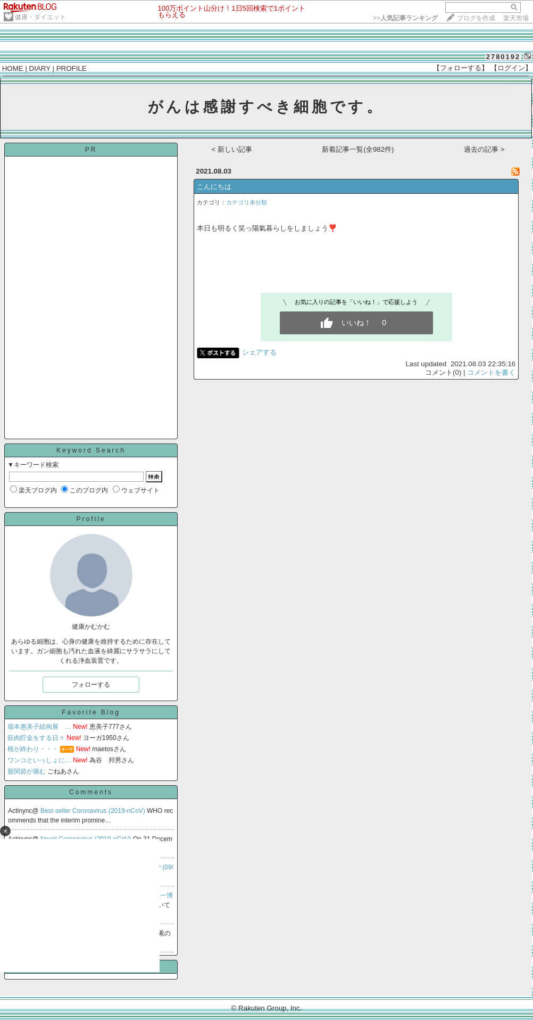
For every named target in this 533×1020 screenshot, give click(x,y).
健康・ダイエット (40, 17)
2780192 (503, 57)
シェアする (259, 352)
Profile (90, 519)
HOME (12, 68)
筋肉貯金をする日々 (36, 738)
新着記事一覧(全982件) (358, 149)
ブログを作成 (476, 18)
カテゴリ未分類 (246, 202)
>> (405, 18)
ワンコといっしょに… (39, 760)
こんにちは (214, 187)
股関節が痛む (26, 771)
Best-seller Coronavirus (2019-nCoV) (93, 811)
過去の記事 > (484, 149)
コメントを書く (491, 372)
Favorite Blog (91, 712)
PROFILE (71, 68)
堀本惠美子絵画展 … (39, 726)
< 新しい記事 (232, 149)
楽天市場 (516, 18)
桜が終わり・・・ (33, 749)
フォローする (91, 684)
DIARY (40, 68)
